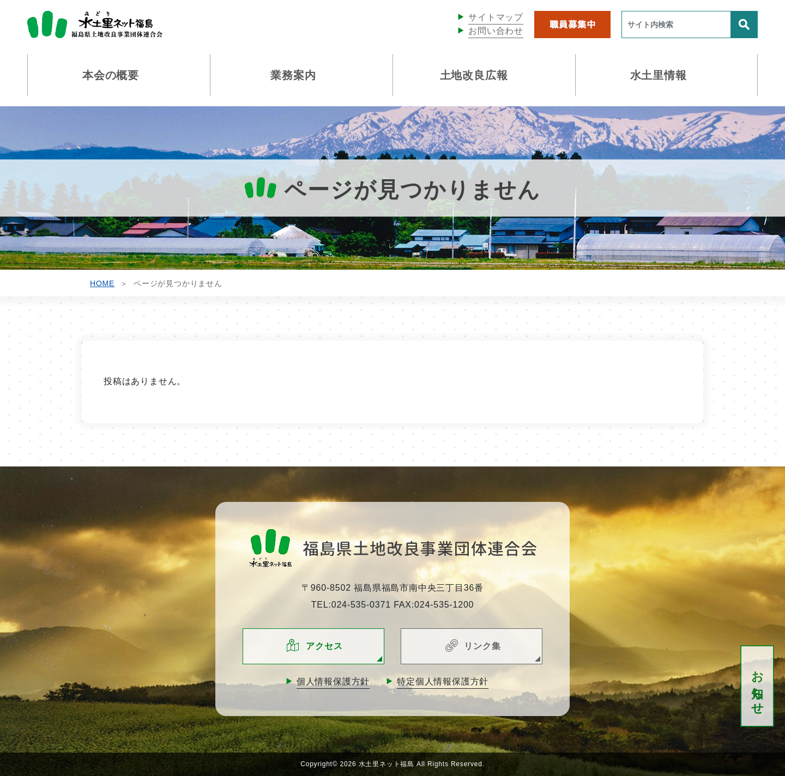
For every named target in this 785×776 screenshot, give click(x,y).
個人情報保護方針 (333, 681)
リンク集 (482, 646)
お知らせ (757, 686)
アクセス (324, 646)
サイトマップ (495, 17)
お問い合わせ (495, 30)
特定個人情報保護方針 (442, 681)
